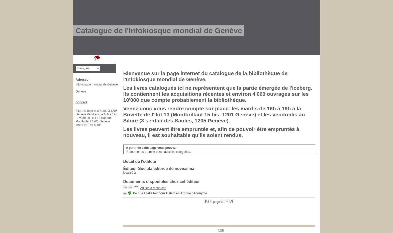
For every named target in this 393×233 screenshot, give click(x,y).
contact (81, 102)
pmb (221, 230)
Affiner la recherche (153, 188)
